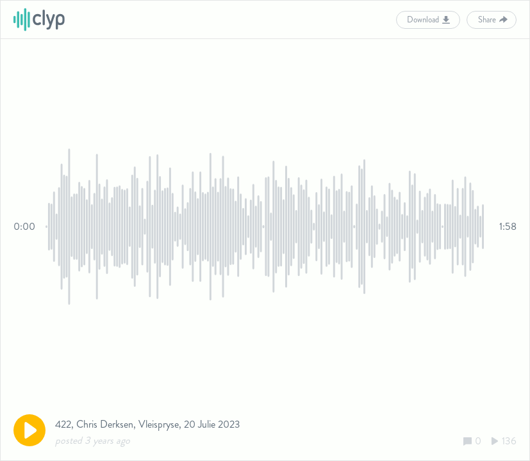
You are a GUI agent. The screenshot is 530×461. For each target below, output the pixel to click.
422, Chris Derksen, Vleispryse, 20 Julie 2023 (147, 424)
